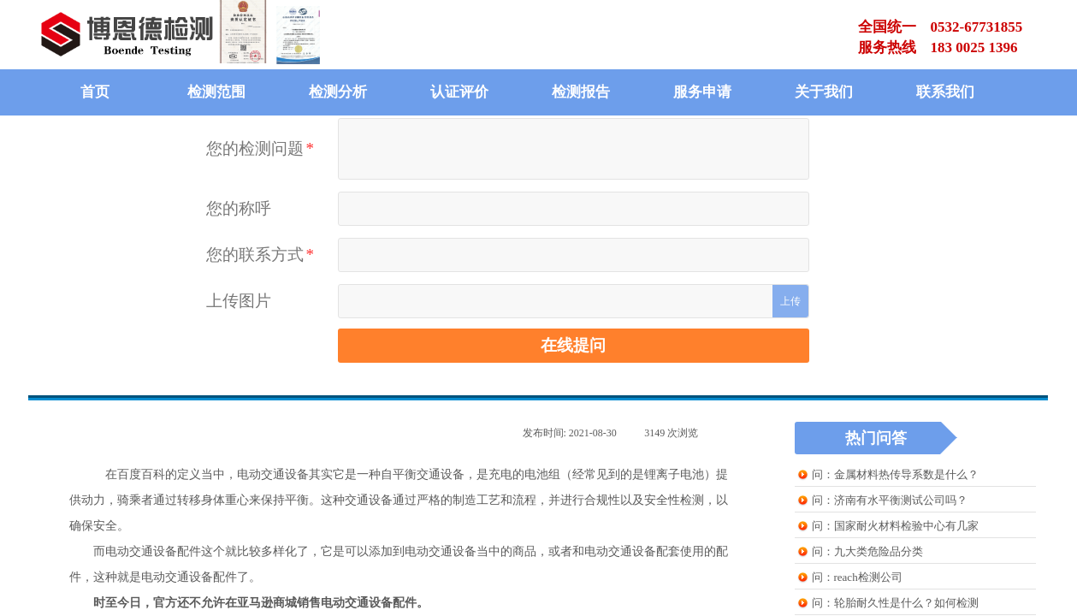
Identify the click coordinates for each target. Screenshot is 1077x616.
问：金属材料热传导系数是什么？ (895, 474)
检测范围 (216, 92)
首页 (94, 92)
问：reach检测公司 (857, 577)
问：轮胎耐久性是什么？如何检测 (895, 602)
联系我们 (945, 92)
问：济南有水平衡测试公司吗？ (890, 500)
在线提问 (573, 345)
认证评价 (459, 92)
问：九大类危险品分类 (867, 551)
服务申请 (702, 92)
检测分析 (338, 92)
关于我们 (824, 92)
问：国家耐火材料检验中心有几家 (895, 525)
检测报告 (581, 92)
